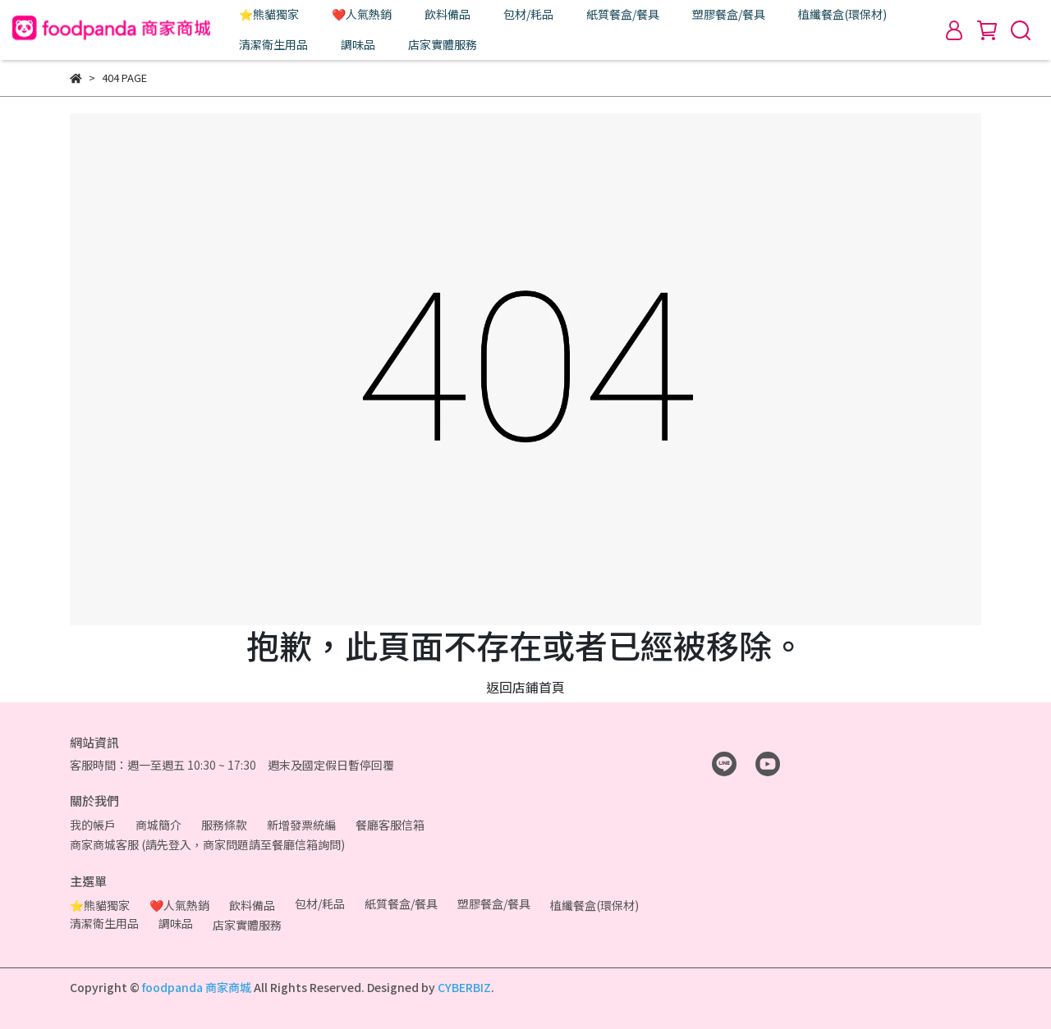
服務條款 (224, 824)
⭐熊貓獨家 (269, 14)
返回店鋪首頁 (525, 687)
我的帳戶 (93, 824)
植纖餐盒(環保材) (842, 14)
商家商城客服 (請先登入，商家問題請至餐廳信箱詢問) (207, 844)
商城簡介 (158, 824)
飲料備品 (447, 14)
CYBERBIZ (464, 987)
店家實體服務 (442, 44)
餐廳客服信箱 (390, 824)
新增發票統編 (301, 824)
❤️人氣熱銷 (362, 14)
